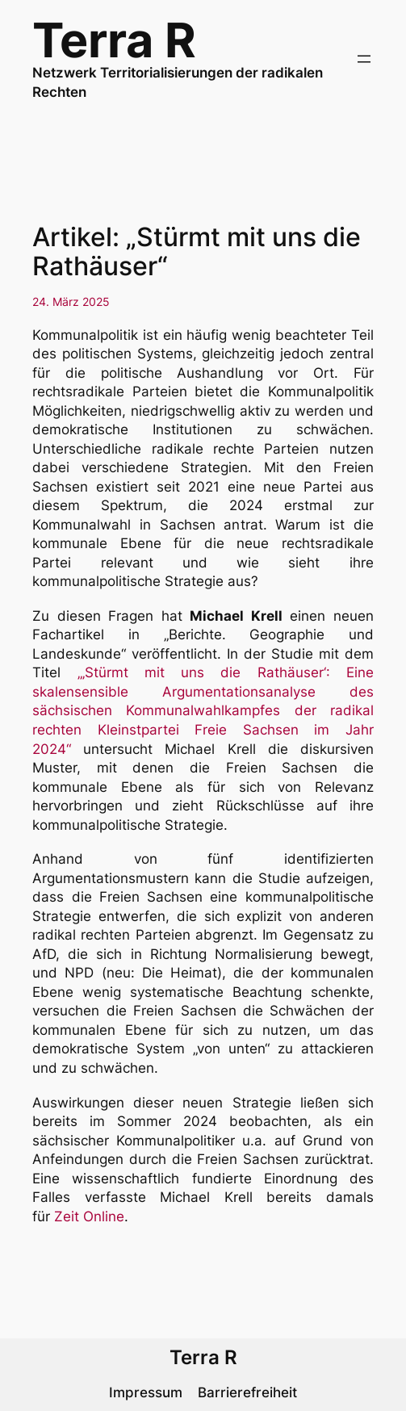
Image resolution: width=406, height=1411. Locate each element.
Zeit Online (89, 1216)
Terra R (114, 40)
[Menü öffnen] (364, 59)
